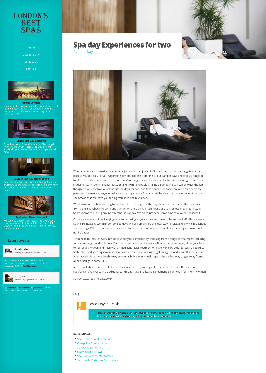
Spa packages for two (90, 347)
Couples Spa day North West (31, 179)
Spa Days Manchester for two (95, 356)
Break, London (31, 102)
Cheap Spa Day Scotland (31, 140)
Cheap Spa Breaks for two (93, 343)
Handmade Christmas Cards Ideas (97, 360)
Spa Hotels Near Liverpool (31, 217)
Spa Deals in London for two (94, 339)
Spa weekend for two (90, 351)
